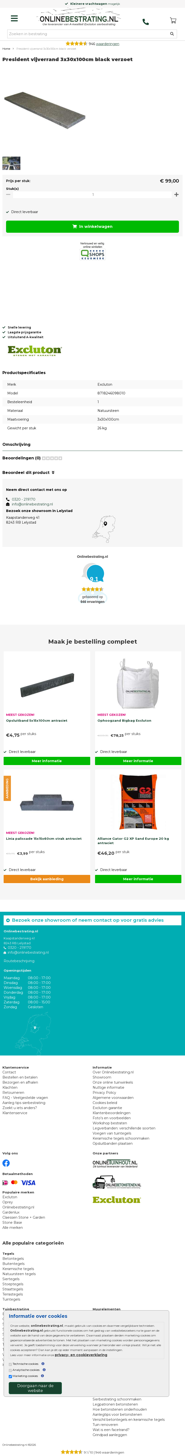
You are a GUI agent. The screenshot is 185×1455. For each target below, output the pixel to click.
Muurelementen (107, 1309)
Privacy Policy (104, 1092)
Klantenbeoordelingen (111, 1113)
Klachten (9, 1087)
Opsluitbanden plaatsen (113, 1143)
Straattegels (12, 1289)
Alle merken (12, 1227)
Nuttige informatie (108, 1087)
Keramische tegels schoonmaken (121, 1138)
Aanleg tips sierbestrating (23, 1103)
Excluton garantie (107, 1108)
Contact (9, 1072)
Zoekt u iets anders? (19, 1108)
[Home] (78, 17)
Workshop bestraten (110, 1123)
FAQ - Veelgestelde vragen (25, 1097)
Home (6, 48)
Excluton (9, 1197)
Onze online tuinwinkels (113, 1082)
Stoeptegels (12, 1284)
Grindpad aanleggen (110, 1435)
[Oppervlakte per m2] (92, 194)
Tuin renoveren (105, 1425)
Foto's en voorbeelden (112, 1118)
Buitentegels (13, 1264)
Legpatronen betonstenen (115, 1404)
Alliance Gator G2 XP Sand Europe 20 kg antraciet (133, 841)
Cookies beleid (105, 1103)
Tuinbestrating (15, 1309)
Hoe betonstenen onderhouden (120, 1409)
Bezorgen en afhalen (20, 1082)
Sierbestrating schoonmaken (117, 1399)
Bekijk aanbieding (47, 879)
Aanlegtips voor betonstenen (117, 1414)
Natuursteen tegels (19, 1274)
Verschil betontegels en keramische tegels (129, 1419)
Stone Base (12, 1222)
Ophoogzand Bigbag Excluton (124, 720)
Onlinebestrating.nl (18, 1207)
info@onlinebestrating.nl (32, 504)
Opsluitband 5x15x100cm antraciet (36, 720)
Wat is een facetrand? (111, 1430)
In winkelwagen (92, 226)
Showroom (102, 1077)
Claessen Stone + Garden (23, 1217)
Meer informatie (47, 761)
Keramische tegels (18, 1269)
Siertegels (10, 1279)
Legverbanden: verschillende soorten (124, 1128)
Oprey (7, 1202)
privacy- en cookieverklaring (81, 1355)
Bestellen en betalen (20, 1077)
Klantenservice (14, 1113)
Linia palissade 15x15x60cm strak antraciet (44, 838)
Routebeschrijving (19, 961)
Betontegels (13, 1258)
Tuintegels (11, 1299)
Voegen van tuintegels (112, 1133)
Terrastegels (12, 1294)
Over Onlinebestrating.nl (113, 1072)
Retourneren (13, 1092)
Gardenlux (10, 1212)
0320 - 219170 (23, 499)
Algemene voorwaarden (113, 1097)
